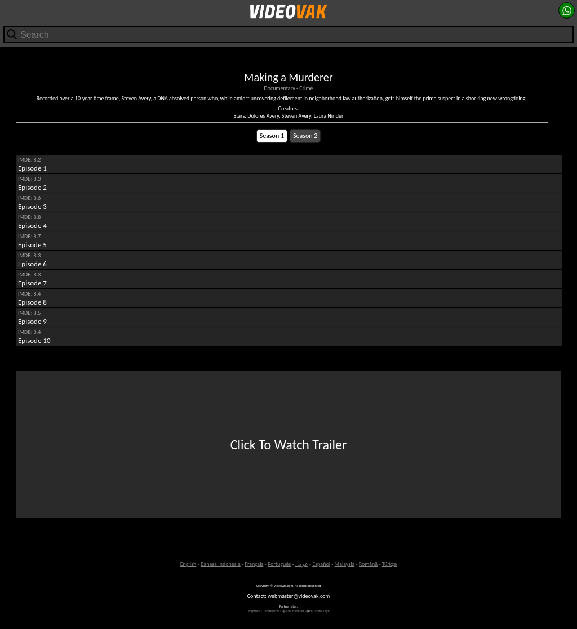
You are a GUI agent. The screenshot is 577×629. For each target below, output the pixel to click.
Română (368, 564)
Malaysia (345, 564)
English (188, 564)
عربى (301, 564)
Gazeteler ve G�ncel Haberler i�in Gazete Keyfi (296, 611)
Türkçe (389, 564)
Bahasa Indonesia (221, 564)
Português (279, 564)
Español (321, 564)
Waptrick (253, 611)
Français (254, 564)
